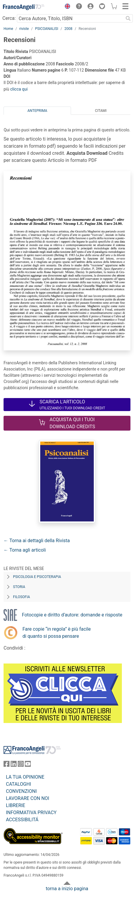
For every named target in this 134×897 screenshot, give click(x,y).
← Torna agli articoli (25, 550)
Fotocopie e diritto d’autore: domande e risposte (72, 615)
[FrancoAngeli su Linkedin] (14, 765)
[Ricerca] (128, 18)
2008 (68, 29)
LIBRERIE (15, 805)
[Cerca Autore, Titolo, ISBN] (70, 18)
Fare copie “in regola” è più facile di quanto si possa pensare (56, 632)
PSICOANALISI (46, 29)
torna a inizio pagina (67, 888)
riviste (24, 29)
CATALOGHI (18, 784)
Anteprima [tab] (37, 111)
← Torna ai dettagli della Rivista (37, 540)
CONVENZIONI (21, 791)
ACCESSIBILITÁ (22, 819)
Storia (19, 587)
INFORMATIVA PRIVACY (31, 812)
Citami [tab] (100, 111)
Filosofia (21, 597)
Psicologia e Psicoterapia (37, 577)
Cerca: (9, 18)
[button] (66, 7)
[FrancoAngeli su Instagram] (21, 765)
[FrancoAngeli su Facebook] (6, 765)
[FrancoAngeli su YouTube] (28, 765)
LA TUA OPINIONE (25, 777)
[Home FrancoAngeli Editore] (23, 7)
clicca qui (19, 89)
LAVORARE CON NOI (27, 798)
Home (8, 29)
